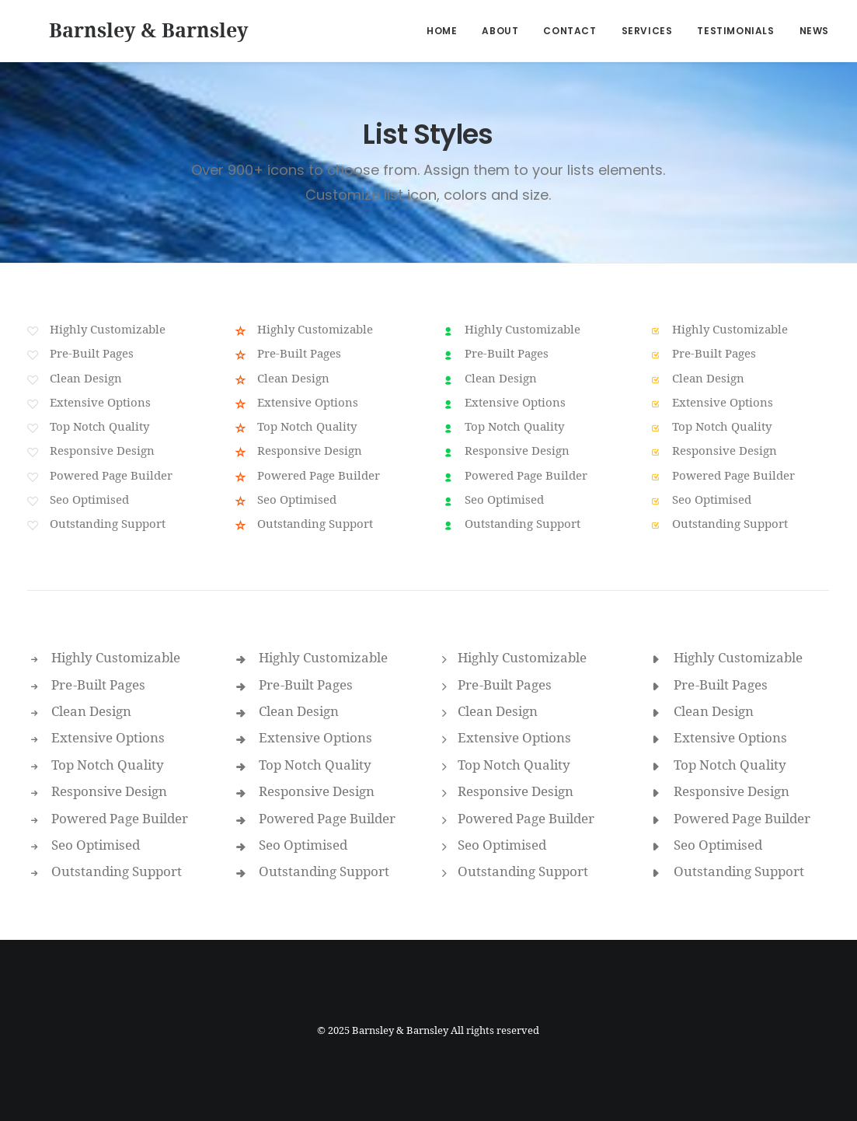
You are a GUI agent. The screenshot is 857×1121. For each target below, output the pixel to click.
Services (647, 30)
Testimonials (735, 30)
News (814, 30)
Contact (569, 30)
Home (442, 30)
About (500, 30)
